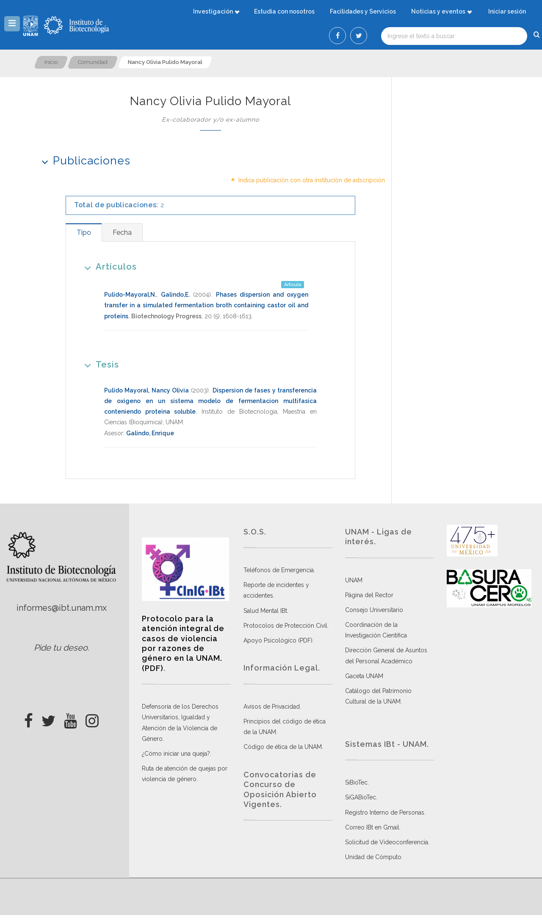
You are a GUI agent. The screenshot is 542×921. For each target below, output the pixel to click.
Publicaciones (83, 160)
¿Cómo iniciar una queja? (176, 753)
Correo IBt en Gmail (372, 827)
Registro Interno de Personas (384, 812)
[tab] (84, 232)
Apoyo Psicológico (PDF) (277, 640)
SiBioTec (356, 782)
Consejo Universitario (374, 610)
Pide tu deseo (61, 648)
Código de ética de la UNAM (282, 746)
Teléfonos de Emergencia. (279, 570)
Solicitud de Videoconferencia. (387, 842)
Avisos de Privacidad (271, 706)
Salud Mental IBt (265, 610)
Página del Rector (369, 595)
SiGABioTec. (361, 797)
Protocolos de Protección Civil (285, 625)
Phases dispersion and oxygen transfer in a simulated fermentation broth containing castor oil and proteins (206, 305)
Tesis (99, 364)
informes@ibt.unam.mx (62, 608)
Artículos (108, 266)
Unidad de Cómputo (373, 857)
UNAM (353, 580)
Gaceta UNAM (364, 676)
